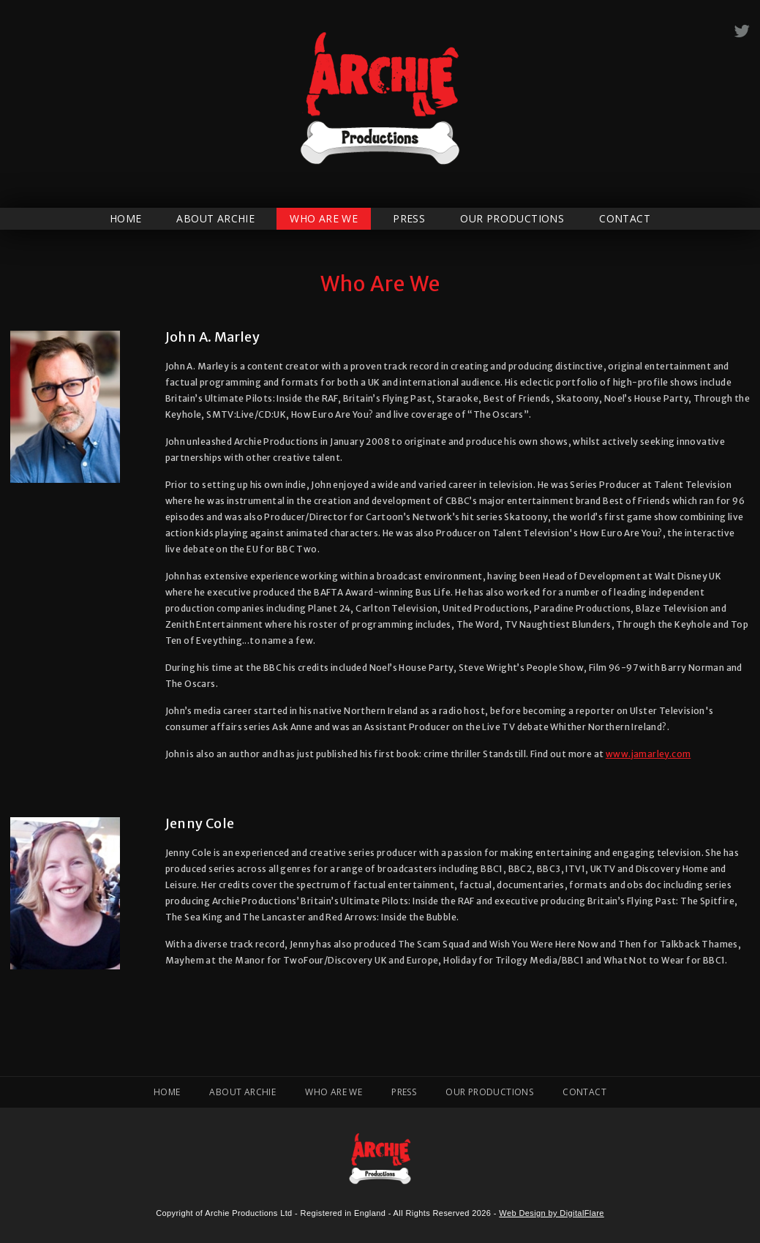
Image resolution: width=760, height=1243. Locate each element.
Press (409, 218)
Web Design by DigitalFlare (551, 1213)
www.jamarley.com (648, 753)
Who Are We (324, 218)
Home (126, 218)
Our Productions (512, 218)
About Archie (215, 218)
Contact (624, 218)
